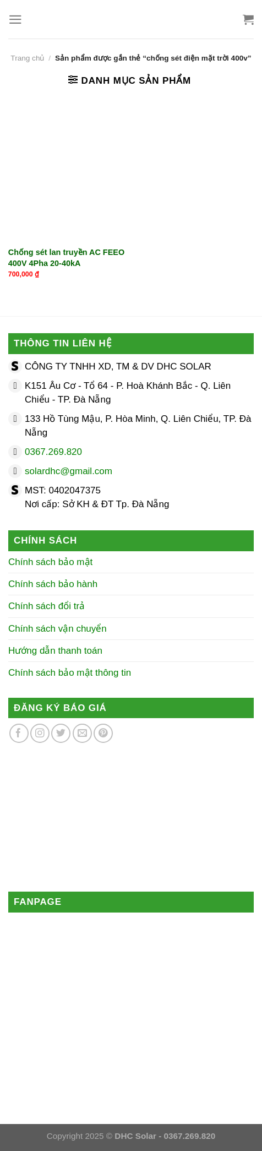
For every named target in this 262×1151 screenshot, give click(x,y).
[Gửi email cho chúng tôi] (82, 733)
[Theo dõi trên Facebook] (19, 733)
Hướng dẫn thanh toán (55, 650)
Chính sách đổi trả (46, 606)
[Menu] (15, 20)
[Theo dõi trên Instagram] (40, 733)
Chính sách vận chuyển (57, 628)
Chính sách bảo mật (50, 562)
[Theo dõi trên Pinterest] (103, 733)
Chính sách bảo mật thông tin (69, 672)
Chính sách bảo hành (52, 584)
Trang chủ (27, 58)
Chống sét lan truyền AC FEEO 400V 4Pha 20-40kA (66, 258)
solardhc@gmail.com (68, 471)
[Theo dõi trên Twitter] (60, 733)
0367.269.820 (53, 452)
